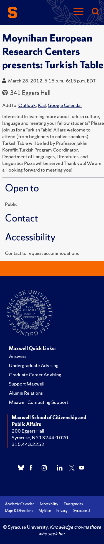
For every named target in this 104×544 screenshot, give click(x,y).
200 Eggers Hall (28, 431)
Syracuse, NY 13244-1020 (40, 437)
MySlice (45, 510)
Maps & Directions (19, 510)
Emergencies (73, 504)
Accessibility (48, 504)
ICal (42, 105)
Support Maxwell (26, 383)
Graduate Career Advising (35, 374)
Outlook (27, 105)
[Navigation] (78, 11)
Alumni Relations (26, 393)
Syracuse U (81, 510)
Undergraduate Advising (34, 365)
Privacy (62, 510)
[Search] (95, 12)
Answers (17, 356)
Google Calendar (65, 105)
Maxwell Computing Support (38, 402)
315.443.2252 (28, 444)
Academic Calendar (19, 504)
